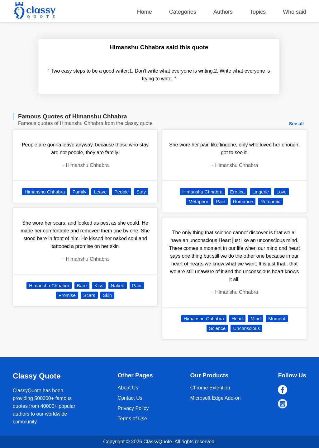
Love (282, 191)
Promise (67, 295)
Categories (182, 12)
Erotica (237, 191)
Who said (294, 12)
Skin (107, 295)
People (121, 191)
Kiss (98, 285)
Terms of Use (132, 418)
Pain (136, 285)
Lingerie (260, 191)
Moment (276, 318)
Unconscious (246, 328)
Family (79, 191)
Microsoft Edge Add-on (215, 398)
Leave (100, 191)
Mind (255, 318)
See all (296, 123)
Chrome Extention (210, 387)
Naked (117, 285)
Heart (237, 318)
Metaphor (198, 201)
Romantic (270, 201)
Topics (258, 12)
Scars (89, 295)
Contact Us (130, 398)
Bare (82, 285)
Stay (141, 191)
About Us (128, 387)
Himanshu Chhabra (45, 191)
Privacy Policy (133, 408)
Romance (243, 201)
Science (217, 328)
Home (144, 12)
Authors (223, 12)
